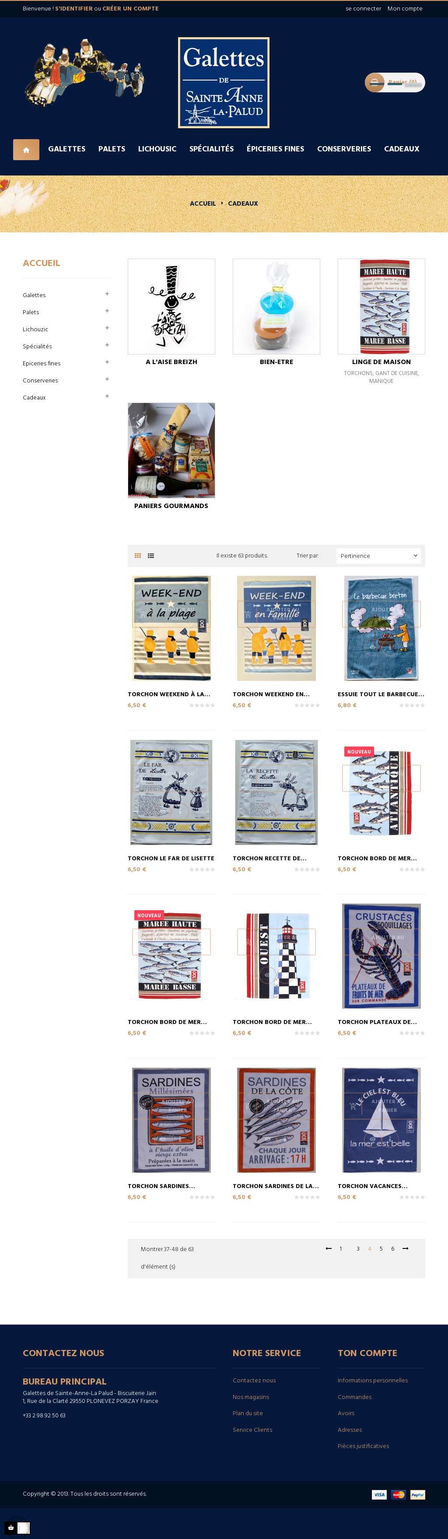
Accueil (41, 263)
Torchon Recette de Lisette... (267, 858)
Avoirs (346, 1414)
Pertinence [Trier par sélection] (380, 556)
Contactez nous (254, 1381)
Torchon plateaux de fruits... (374, 1021)
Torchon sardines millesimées (158, 1185)
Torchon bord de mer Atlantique (374, 858)
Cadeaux (34, 398)
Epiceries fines (41, 364)
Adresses (350, 1430)
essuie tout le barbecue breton (378, 694)
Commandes (354, 1397)
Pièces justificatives (363, 1446)
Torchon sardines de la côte (273, 1185)
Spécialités (37, 347)
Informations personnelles (373, 1381)
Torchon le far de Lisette (171, 858)
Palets (31, 313)
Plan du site (248, 1414)
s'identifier (74, 9)
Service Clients (252, 1430)
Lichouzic (35, 330)
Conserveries (40, 381)
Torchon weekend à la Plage (166, 694)
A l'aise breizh (171, 362)
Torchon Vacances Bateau (370, 1185)
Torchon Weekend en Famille (268, 694)
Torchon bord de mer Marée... (164, 1021)
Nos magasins (251, 1397)
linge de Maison (381, 362)
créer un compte (130, 9)
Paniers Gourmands (171, 506)
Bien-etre (276, 362)
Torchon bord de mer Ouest (269, 1021)
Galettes (34, 296)
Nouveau (359, 752)
